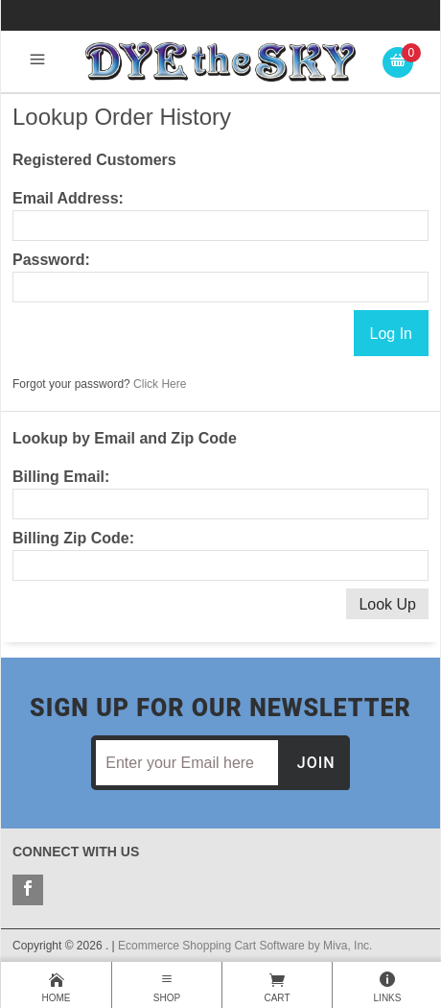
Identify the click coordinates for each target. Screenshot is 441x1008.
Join (316, 763)
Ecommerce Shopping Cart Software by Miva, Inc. (245, 945)
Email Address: (68, 198)
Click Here (159, 384)
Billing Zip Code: (73, 538)
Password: (51, 260)
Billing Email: (60, 476)
